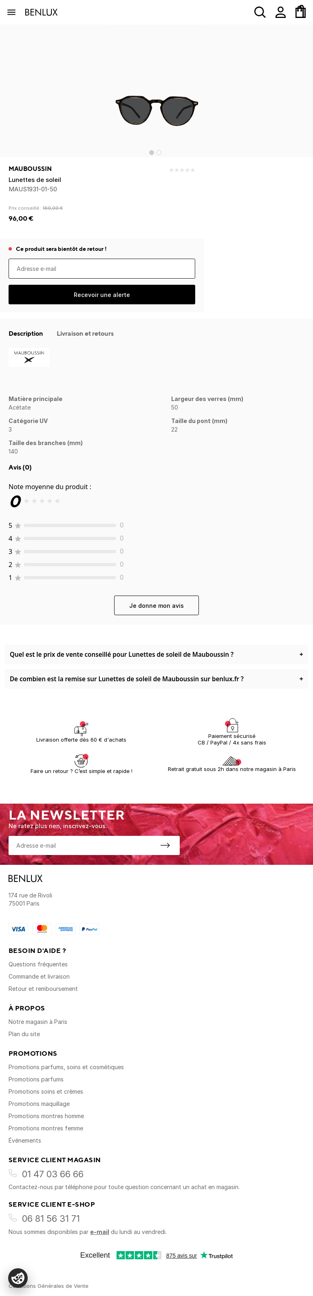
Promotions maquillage (39, 1103)
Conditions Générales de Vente (48, 1286)
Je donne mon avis (156, 605)
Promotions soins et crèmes (46, 1091)
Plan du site (24, 1033)
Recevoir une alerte (102, 294)
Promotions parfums (36, 1079)
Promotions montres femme (46, 1128)
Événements (25, 1140)
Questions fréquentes (38, 964)
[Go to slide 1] (151, 152)
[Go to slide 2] (158, 152)
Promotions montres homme (46, 1115)
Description (26, 333)
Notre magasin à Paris (38, 1021)
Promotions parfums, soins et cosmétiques (66, 1066)
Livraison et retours (85, 333)
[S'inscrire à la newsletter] (165, 845)
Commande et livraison (39, 976)
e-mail (99, 1231)
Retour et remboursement (43, 988)
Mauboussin (30, 169)
